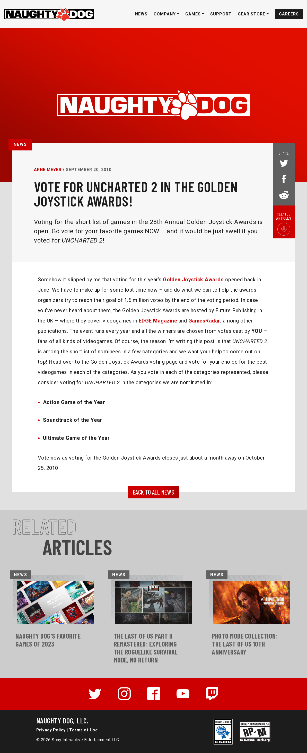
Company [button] (165, 14)
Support (221, 14)
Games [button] (193, 14)
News (141, 14)
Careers (289, 14)
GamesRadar (204, 321)
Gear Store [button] (252, 14)
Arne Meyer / (49, 169)
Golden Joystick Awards (193, 279)
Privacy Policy (51, 730)
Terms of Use (83, 730)
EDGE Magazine (158, 321)
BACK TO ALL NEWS (153, 492)
